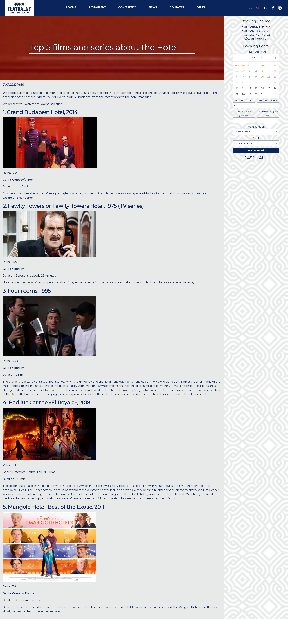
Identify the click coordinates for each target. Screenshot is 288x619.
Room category (256, 130)
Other (201, 7)
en (258, 8)
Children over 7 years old (268, 116)
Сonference (127, 7)
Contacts (177, 7)
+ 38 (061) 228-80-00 (256, 26)
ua (250, 8)
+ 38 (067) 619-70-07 (256, 30)
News (153, 7)
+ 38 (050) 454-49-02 (256, 34)
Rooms (71, 7)
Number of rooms (244, 103)
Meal (256, 141)
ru (266, 8)
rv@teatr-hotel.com (255, 38)
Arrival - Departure (256, 74)
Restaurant (97, 7)
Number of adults (268, 103)
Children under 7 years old (244, 116)
